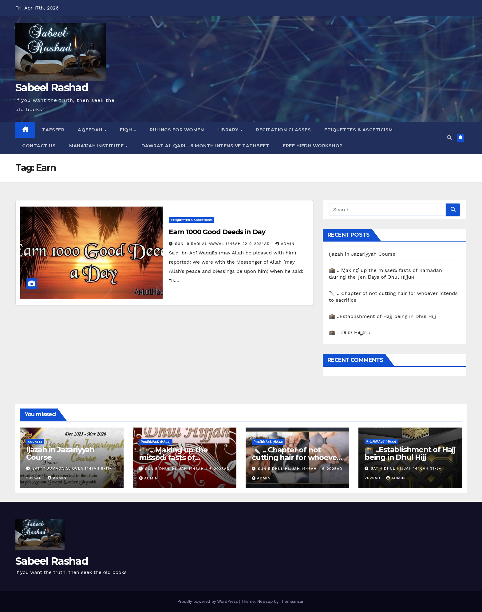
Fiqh (126, 130)
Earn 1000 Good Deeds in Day (217, 232)
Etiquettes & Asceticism (358, 130)
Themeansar (291, 601)
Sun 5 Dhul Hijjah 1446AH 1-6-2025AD (187, 469)
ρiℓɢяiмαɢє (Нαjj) (156, 442)
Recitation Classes (283, 130)
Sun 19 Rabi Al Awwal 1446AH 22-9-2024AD (223, 244)
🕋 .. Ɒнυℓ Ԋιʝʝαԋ (349, 332)
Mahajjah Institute (97, 146)
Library (228, 130)
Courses (35, 441)
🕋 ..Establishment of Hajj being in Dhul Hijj (382, 316)
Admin (284, 244)
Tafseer (53, 130)
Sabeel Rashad (51, 87)
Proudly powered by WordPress (208, 601)
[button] (449, 138)
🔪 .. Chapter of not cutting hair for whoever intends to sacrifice (296, 457)
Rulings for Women (177, 130)
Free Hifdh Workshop (313, 146)
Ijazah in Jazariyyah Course (362, 254)
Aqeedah (91, 130)
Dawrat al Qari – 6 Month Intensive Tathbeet (205, 146)
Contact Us (39, 146)
